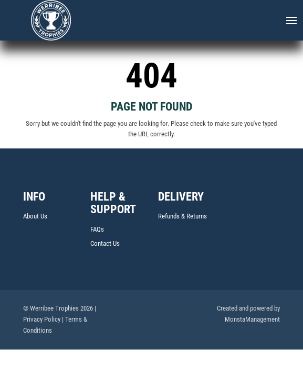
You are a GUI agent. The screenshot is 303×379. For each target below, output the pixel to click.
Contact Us (105, 243)
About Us (35, 216)
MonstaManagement (252, 319)
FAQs (97, 229)
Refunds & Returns (182, 216)
